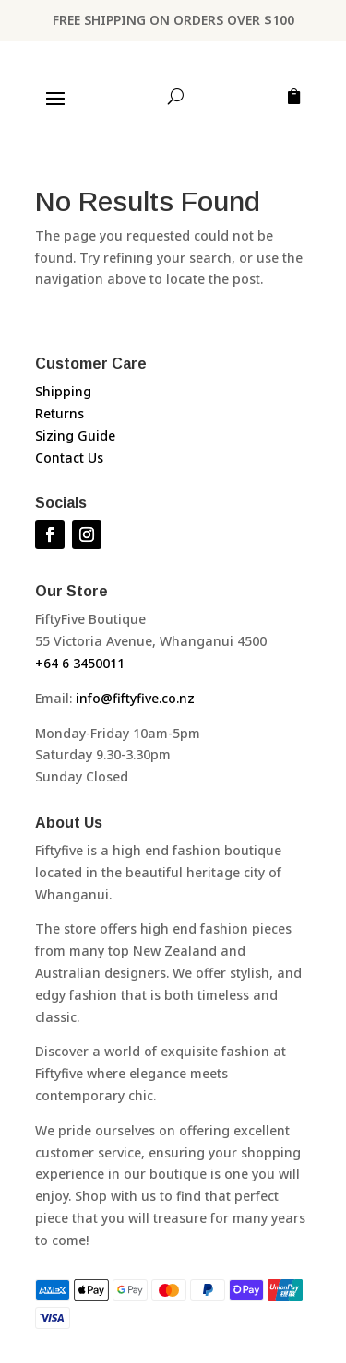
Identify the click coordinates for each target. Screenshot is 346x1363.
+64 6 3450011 (80, 663)
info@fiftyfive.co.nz (135, 698)
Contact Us (69, 457)
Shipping (63, 391)
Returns (59, 413)
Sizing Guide (75, 435)
